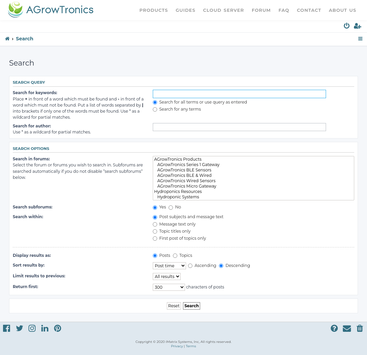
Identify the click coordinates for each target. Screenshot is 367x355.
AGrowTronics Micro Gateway (253, 186)
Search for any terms (177, 109)
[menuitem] (347, 27)
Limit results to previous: (39, 275)
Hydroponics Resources (253, 191)
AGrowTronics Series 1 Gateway (253, 164)
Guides (185, 10)
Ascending (202, 265)
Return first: (25, 286)
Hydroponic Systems (253, 197)
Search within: (28, 216)
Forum (261, 10)
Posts (161, 255)
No (175, 206)
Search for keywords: (35, 92)
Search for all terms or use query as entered (200, 102)
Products (153, 10)
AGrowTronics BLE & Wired (253, 175)
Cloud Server (223, 10)
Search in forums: (31, 158)
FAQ (284, 10)
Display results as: (32, 255)
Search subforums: (32, 206)
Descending (234, 265)
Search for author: (32, 125)
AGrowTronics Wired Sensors (253, 181)
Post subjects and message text (188, 216)
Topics (182, 255)
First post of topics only (179, 238)
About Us (342, 10)
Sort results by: (29, 265)
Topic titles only (172, 231)
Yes (159, 206)
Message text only (174, 224)
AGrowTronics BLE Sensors (253, 170)
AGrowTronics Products (253, 159)
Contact (309, 10)
